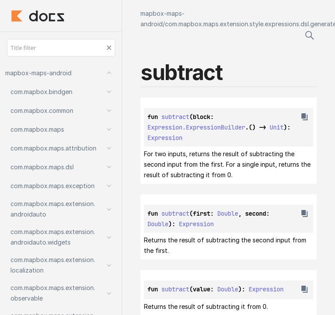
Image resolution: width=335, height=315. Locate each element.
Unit (277, 127)
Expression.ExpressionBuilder (196, 127)
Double (227, 213)
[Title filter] (61, 47)
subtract (175, 117)
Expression (164, 138)
